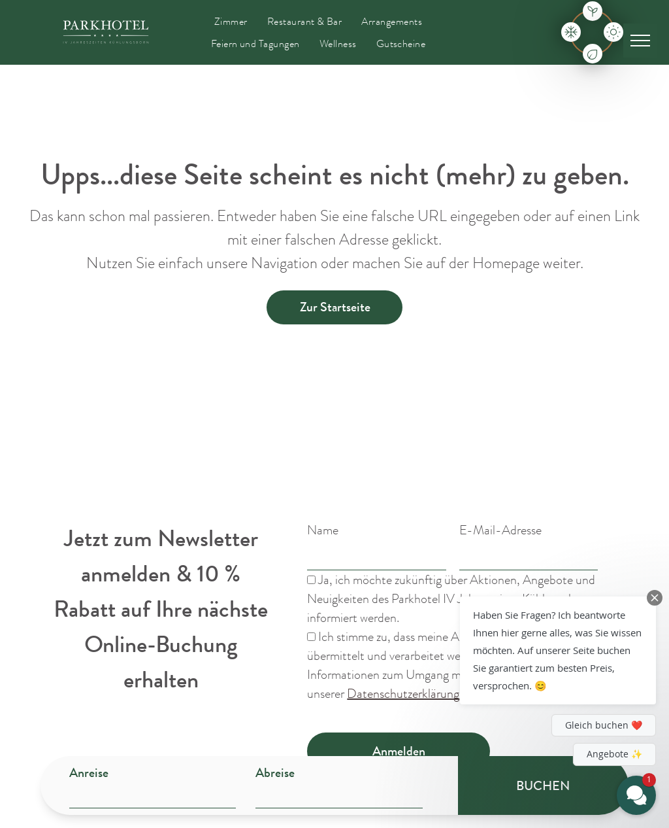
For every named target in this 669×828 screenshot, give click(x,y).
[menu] (640, 41)
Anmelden (398, 751)
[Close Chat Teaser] (654, 598)
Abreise (275, 772)
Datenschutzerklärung (403, 693)
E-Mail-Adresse (500, 530)
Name (322, 530)
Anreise (88, 772)
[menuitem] (230, 21)
